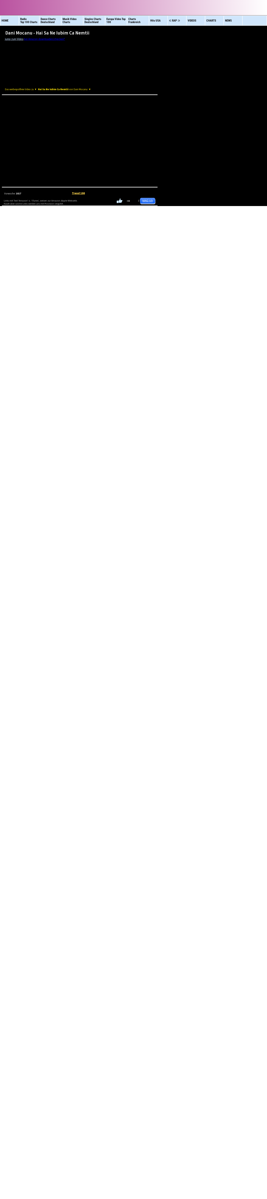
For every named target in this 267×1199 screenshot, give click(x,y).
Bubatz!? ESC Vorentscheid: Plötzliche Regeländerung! (50, 533)
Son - (178, 750)
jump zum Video (14, 39)
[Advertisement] (80, 78)
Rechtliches (87, 1188)
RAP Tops (167, 294)
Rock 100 (99, 294)
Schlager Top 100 (239, 1005)
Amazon (67, 221)
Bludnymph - (176, 914)
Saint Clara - (177, 859)
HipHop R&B (134, 294)
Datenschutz (104, 1188)
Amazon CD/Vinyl (200, 221)
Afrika (65, 294)
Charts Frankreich (168, 1005)
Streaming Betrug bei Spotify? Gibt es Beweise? (44, 486)
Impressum (70, 1188)
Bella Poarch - (176, 963)
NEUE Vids (185, 294)
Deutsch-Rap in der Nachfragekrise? (38, 455)
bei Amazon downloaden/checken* (44, 39)
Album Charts (62, 1005)
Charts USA (97, 1005)
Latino (116, 294)
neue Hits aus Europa (204, 1005)
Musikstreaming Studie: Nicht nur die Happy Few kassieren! (54, 553)
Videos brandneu (26, 1005)
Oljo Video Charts (164, 1163)
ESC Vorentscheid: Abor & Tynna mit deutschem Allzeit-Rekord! (57, 513)
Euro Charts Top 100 (133, 1005)
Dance (150, 294)
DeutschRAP (82, 294)
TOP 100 (202, 294)
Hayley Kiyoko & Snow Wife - (176, 801)
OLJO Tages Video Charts (32, 340)
